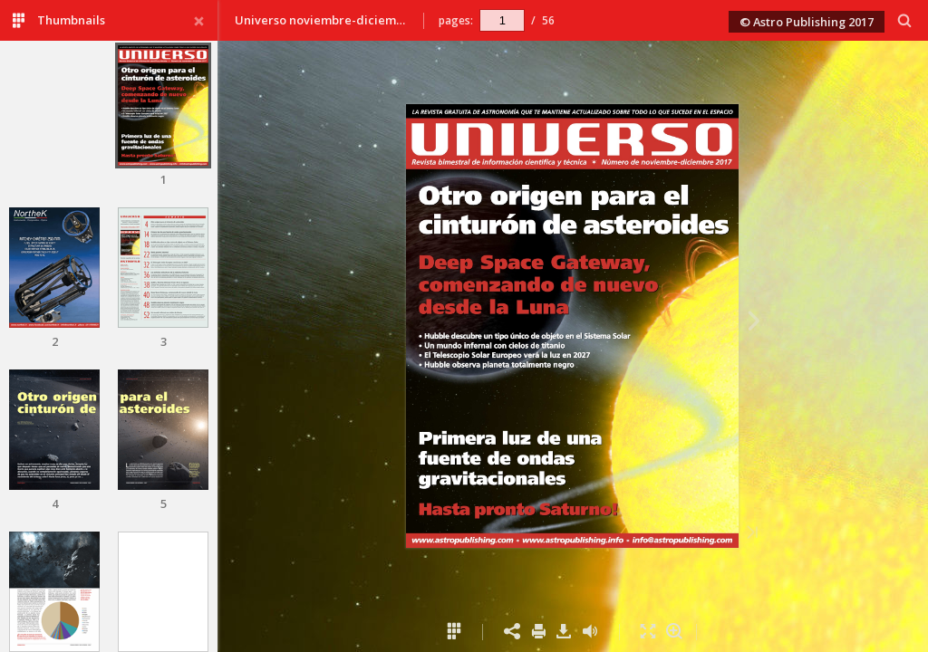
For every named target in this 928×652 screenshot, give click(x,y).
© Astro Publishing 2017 (807, 22)
